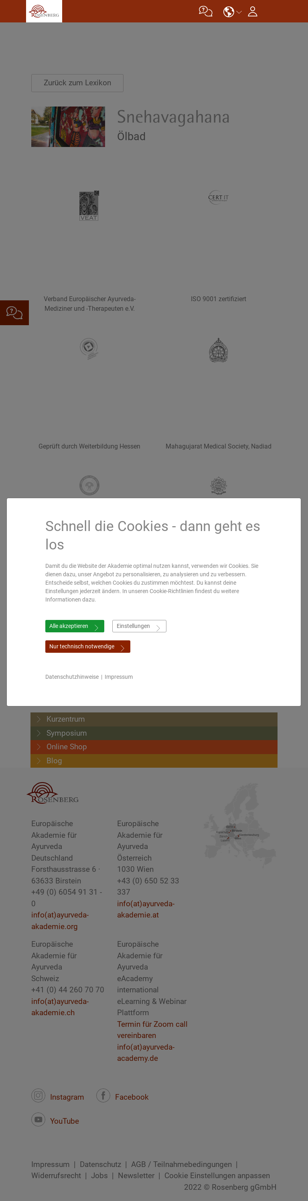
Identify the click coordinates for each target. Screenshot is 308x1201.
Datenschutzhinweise (76, 677)
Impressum (123, 677)
